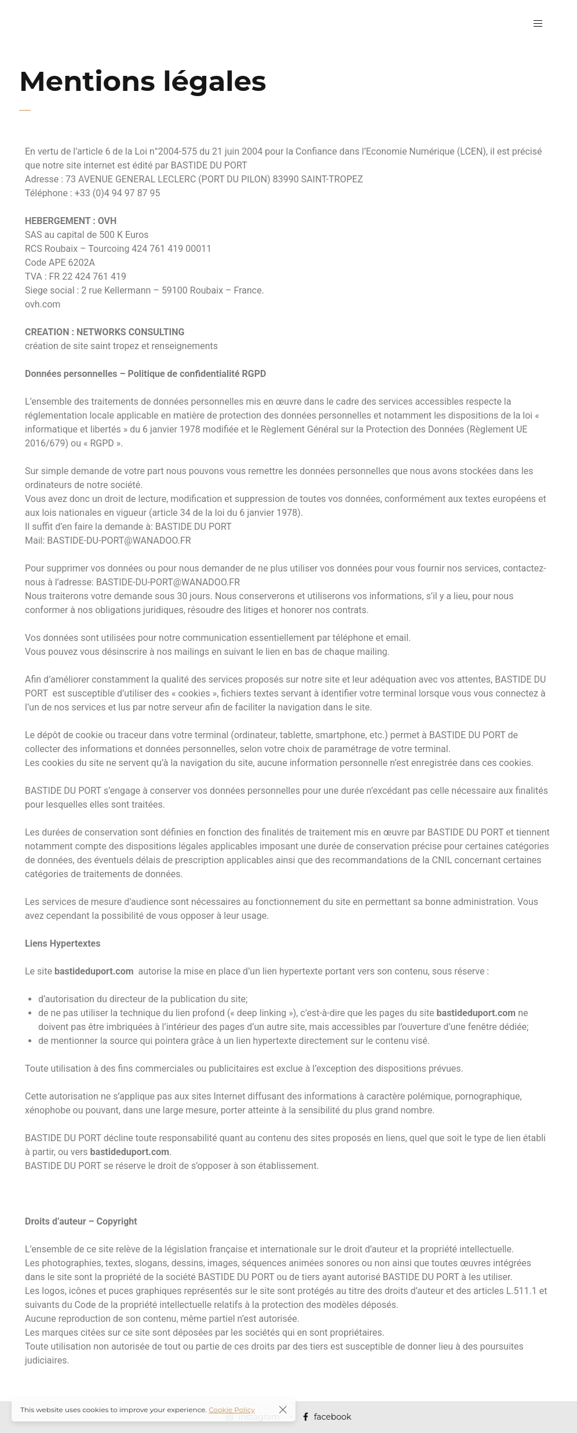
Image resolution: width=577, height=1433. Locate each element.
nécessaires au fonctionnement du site (270, 901)
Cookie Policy (232, 1409)
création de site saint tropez (82, 345)
